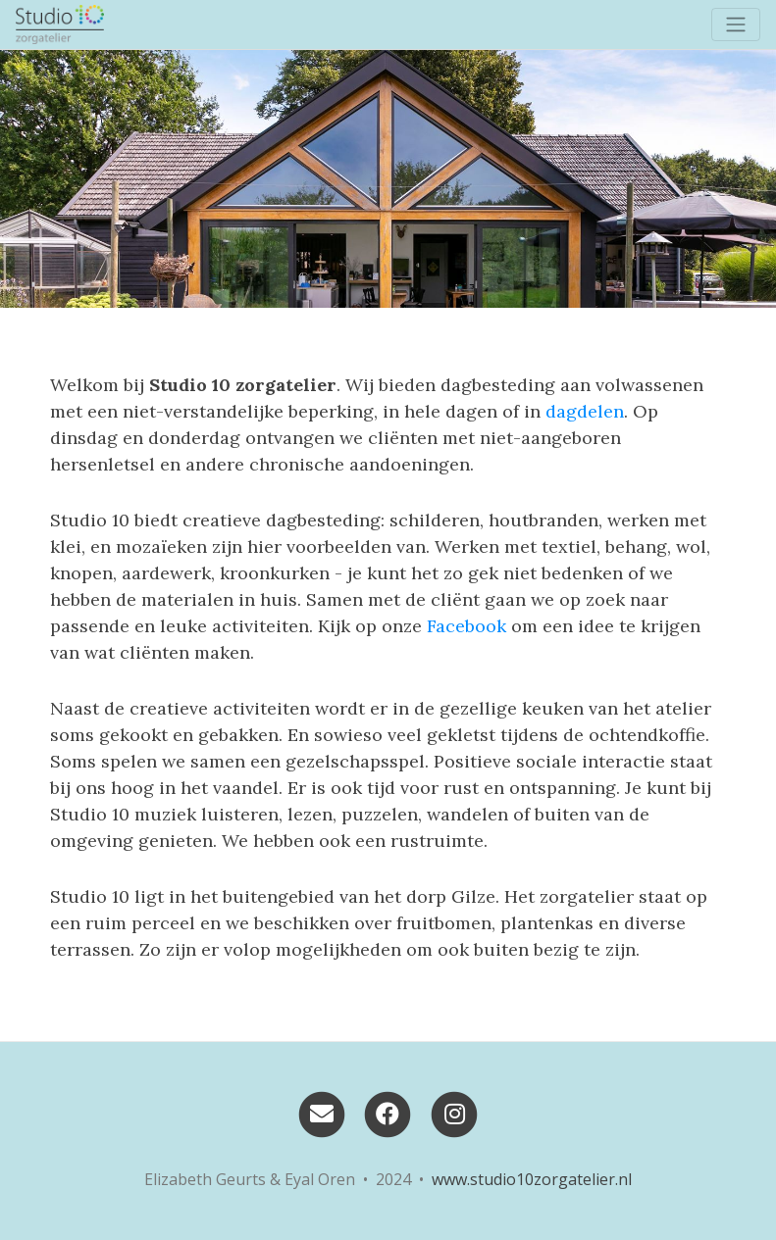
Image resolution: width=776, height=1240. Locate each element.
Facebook (466, 626)
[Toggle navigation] (735, 24)
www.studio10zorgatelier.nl (532, 1179)
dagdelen (584, 411)
